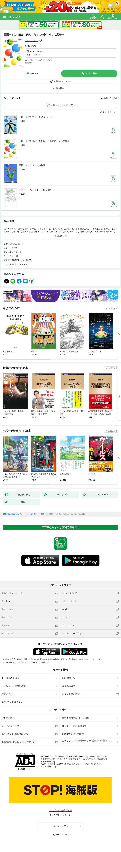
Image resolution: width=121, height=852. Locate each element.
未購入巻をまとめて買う (63, 105)
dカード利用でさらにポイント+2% (37, 60)
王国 (16, 256)
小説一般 (18, 252)
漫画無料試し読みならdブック (13, 514)
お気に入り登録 (110, 98)
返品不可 (28, 63)
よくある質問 (68, 686)
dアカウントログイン (12, 702)
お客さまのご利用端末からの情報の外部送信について (87, 742)
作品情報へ (58, 88)
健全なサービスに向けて (74, 726)
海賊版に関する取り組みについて (18, 742)
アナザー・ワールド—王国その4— (36, 190)
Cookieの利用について (73, 734)
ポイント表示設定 (71, 694)
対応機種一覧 (68, 678)
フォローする (40, 40)
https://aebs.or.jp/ (50, 766)
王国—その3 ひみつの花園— (33, 165)
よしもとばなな (31, 41)
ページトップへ (60, 826)
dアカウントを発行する (60, 810)
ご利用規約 (7, 718)
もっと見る (110, 308)
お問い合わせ (8, 694)
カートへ (34, 73)
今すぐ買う (91, 73)
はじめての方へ (11, 677)
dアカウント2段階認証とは (15, 734)
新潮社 (15, 248)
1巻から (103, 112)
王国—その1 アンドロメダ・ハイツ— (37, 117)
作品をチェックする (62, 81)
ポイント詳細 (32, 55)
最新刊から (112, 112)
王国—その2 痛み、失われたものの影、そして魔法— (45, 141)
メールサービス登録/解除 (14, 686)
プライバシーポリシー (13, 726)
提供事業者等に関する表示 (75, 718)
